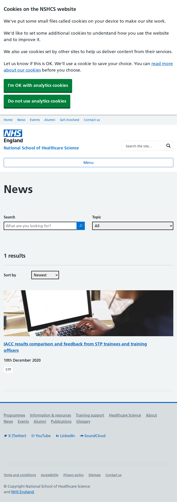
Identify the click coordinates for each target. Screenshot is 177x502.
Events (35, 120)
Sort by (10, 275)
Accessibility (50, 475)
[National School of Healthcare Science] (59, 148)
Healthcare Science (125, 415)
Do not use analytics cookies (37, 101)
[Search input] (144, 145)
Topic (96, 217)
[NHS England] (37, 136)
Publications (61, 421)
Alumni (49, 120)
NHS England (22, 492)
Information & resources (50, 415)
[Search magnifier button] (168, 145)
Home (8, 120)
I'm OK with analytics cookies (38, 85)
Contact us (92, 120)
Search (9, 217)
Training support (90, 415)
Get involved (69, 120)
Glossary (83, 421)
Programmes (14, 415)
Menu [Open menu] (88, 162)
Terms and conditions (20, 475)
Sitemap (94, 475)
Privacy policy (73, 475)
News (21, 120)
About (151, 415)
